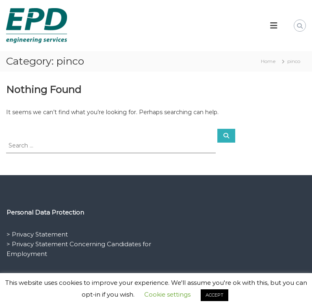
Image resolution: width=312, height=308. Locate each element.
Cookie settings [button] (167, 294)
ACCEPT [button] (214, 295)
